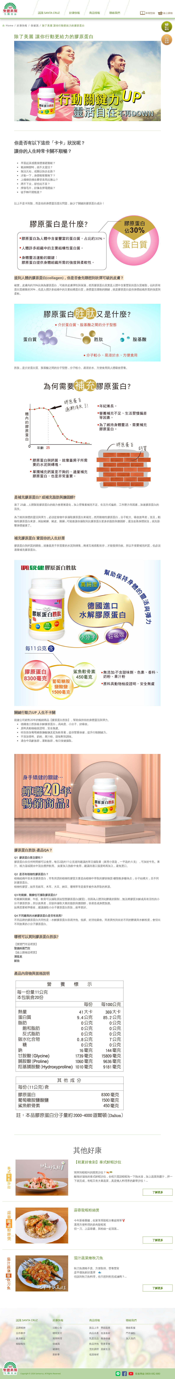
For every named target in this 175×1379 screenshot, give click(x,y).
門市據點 (130, 1333)
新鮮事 (56, 1354)
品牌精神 (20, 1327)
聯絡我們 (114, 13)
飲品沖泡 (94, 1343)
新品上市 (94, 1327)
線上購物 (165, 13)
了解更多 (157, 1192)
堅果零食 (105, 1343)
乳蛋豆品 (94, 1338)
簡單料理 (57, 1338)
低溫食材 (105, 1333)
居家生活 (105, 1349)
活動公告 (57, 1327)
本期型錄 (147, 13)
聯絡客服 (130, 1327)
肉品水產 (94, 1333)
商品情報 (94, 13)
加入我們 (130, 1338)
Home (7, 25)
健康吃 (56, 1349)
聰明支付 (57, 1333)
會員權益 (20, 1338)
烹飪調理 (94, 1349)
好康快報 (74, 13)
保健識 (35, 25)
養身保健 (105, 1338)
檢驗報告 (20, 1343)
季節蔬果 (105, 1327)
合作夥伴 (20, 1333)
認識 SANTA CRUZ (49, 13)
